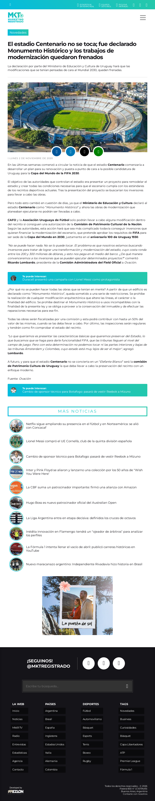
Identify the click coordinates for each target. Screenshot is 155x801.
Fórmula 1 (126, 769)
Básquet (88, 727)
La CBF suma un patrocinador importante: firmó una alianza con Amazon (81, 487)
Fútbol (87, 710)
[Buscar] (10, 4)
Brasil (48, 719)
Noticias (17, 719)
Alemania (51, 761)
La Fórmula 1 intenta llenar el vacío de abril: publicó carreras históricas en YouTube (80, 548)
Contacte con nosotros (135, 794)
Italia (48, 752)
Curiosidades (128, 727)
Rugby (87, 761)
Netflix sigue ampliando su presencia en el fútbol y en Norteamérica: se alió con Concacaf (82, 425)
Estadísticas (19, 752)
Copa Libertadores (131, 744)
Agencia (17, 761)
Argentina (51, 710)
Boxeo (87, 752)
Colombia (51, 769)
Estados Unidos (54, 744)
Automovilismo (92, 719)
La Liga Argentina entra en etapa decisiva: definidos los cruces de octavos (81, 518)
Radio (16, 735)
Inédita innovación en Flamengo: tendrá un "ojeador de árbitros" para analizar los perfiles (84, 533)
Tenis (86, 744)
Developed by (16, 791)
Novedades (18, 32)
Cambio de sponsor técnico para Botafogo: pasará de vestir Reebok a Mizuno (76, 391)
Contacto (17, 769)
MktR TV (17, 727)
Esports (87, 735)
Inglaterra (51, 735)
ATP (122, 752)
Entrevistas (19, 744)
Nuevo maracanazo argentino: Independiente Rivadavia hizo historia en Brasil (84, 564)
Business (125, 719)
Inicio (15, 710)
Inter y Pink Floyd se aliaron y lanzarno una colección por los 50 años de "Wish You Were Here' (84, 472)
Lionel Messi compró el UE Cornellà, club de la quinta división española (79, 441)
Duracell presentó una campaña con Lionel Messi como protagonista (71, 279)
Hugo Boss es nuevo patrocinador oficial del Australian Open (71, 503)
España (49, 727)
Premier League (130, 761)
